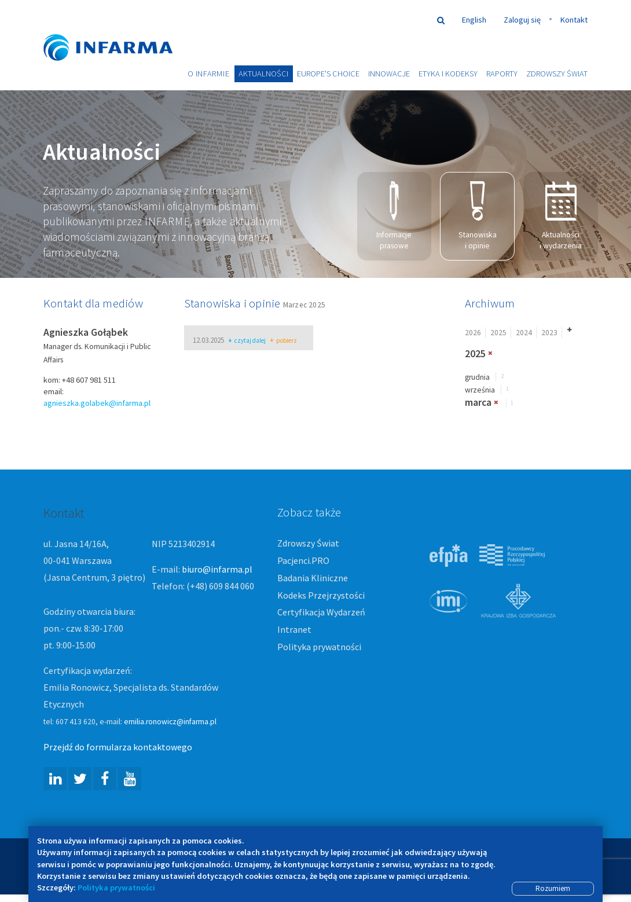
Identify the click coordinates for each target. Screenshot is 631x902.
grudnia (477, 377)
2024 (524, 333)
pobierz (283, 341)
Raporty (502, 73)
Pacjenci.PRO (303, 561)
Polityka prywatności (319, 647)
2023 (549, 333)
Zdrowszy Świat (557, 73)
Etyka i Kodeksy (448, 73)
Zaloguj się (522, 19)
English (474, 19)
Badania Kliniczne (312, 578)
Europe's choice (328, 73)
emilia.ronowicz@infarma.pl (170, 722)
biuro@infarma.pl (217, 569)
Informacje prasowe (394, 216)
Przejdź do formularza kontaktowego (117, 747)
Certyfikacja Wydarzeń (321, 612)
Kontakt (574, 19)
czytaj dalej (247, 341)
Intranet (294, 630)
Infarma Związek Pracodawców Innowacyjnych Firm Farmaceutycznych (118, 30)
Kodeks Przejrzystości (321, 595)
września (480, 390)
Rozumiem (552, 888)
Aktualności (263, 73)
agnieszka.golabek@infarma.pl (97, 403)
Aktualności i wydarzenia (561, 216)
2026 (473, 333)
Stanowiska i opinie (477, 216)
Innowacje (389, 73)
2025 (498, 333)
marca (478, 403)
